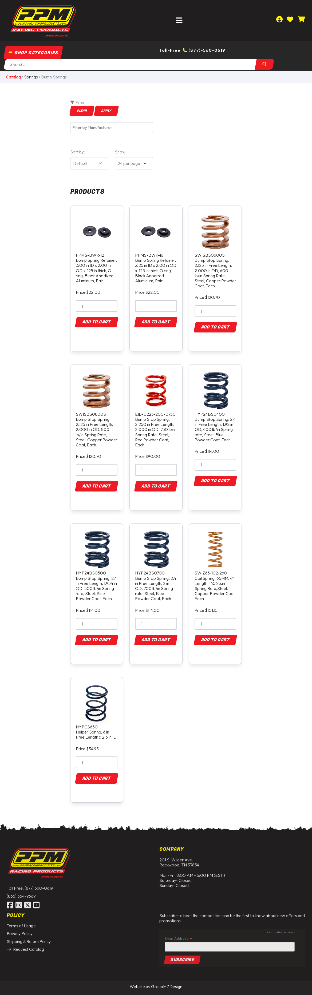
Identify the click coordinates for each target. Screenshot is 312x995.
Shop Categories (33, 53)
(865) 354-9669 (21, 892)
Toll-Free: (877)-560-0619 (192, 50)
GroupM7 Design (166, 986)
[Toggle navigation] (179, 20)
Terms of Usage (21, 922)
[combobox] (111, 127)
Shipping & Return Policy (29, 937)
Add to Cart (96, 322)
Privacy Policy (20, 929)
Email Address (178, 934)
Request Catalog (25, 945)
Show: (121, 151)
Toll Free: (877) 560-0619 (30, 884)
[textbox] (113, 127)
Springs (31, 77)
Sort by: (77, 151)
